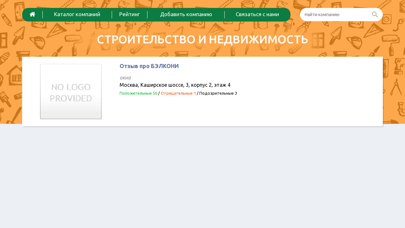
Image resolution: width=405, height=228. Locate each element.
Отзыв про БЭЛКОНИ (149, 66)
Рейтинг (129, 14)
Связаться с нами (257, 14)
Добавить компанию (186, 14)
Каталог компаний (77, 14)
